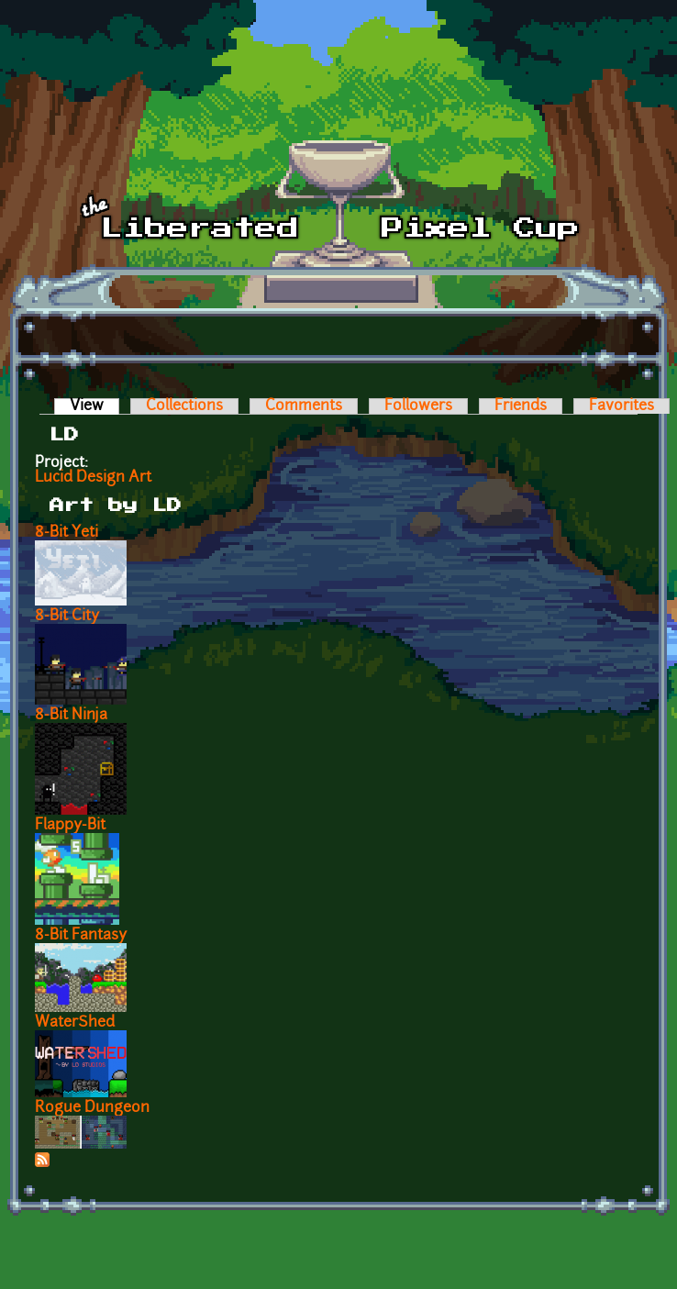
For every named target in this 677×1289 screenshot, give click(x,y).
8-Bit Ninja (71, 715)
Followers (418, 406)
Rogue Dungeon (92, 1108)
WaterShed (75, 1023)
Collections (184, 406)
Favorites (621, 406)
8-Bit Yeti (66, 533)
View (94, 406)
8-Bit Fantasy (81, 935)
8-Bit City (67, 616)
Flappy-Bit (70, 825)
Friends (520, 406)
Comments (303, 406)
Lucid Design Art (93, 478)
